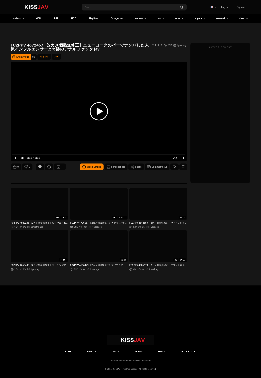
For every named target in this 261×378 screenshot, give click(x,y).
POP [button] (179, 18)
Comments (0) (157, 166)
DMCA (161, 351)
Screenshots (116, 166)
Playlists (93, 18)
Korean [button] (140, 18)
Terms (138, 351)
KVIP (38, 18)
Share (136, 166)
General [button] (222, 18)
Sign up (241, 7)
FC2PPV (44, 56)
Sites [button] (243, 18)
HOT (73, 18)
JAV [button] (160, 18)
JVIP (56, 18)
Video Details (91, 166)
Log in (224, 7)
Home (68, 351)
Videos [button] (18, 18)
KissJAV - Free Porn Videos (125, 369)
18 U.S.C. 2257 (188, 351)
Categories (117, 18)
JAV (56, 56)
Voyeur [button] (199, 18)
